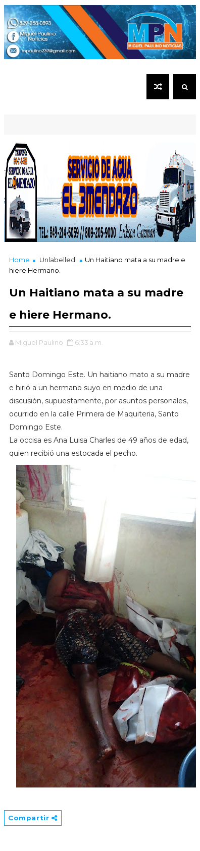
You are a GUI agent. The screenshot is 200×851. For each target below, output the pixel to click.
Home (19, 260)
